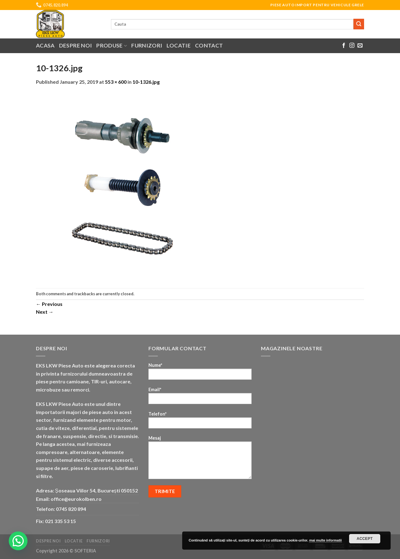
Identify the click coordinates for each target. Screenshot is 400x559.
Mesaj (200, 459)
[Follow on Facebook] (343, 45)
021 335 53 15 (60, 521)
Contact (209, 45)
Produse (111, 45)
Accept (365, 539)
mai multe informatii (325, 540)
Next (44, 312)
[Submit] (358, 24)
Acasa (45, 45)
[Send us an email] (360, 45)
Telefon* (200, 422)
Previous (49, 304)
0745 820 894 (71, 509)
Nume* (200, 373)
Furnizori (146, 45)
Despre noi (75, 45)
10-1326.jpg (146, 82)
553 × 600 (116, 82)
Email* (200, 397)
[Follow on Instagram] (351, 45)
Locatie (178, 45)
